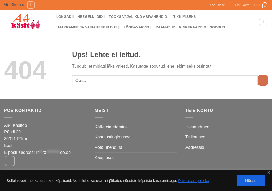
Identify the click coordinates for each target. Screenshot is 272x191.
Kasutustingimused (112, 137)
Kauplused (105, 157)
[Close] (268, 172)
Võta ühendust (14, 5)
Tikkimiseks (185, 16)
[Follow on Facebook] (31, 5)
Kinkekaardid (192, 27)
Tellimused (195, 137)
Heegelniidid (91, 16)
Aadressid (194, 147)
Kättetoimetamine (111, 127)
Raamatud (165, 27)
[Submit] (263, 80)
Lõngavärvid (138, 27)
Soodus (217, 27)
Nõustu (251, 181)
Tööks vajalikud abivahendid (139, 16)
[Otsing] (263, 22)
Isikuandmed (197, 127)
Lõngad (65, 16)
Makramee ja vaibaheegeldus (89, 27)
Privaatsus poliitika (193, 181)
